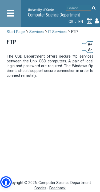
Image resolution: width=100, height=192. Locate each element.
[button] (6, 182)
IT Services (57, 32)
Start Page (16, 32)
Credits (40, 188)
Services (36, 32)
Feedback (57, 188)
